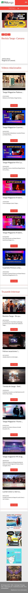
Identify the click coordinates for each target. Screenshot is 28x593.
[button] (14, 81)
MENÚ (14, 8)
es (26, 2)
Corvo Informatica (22, 590)
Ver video (14, 105)
